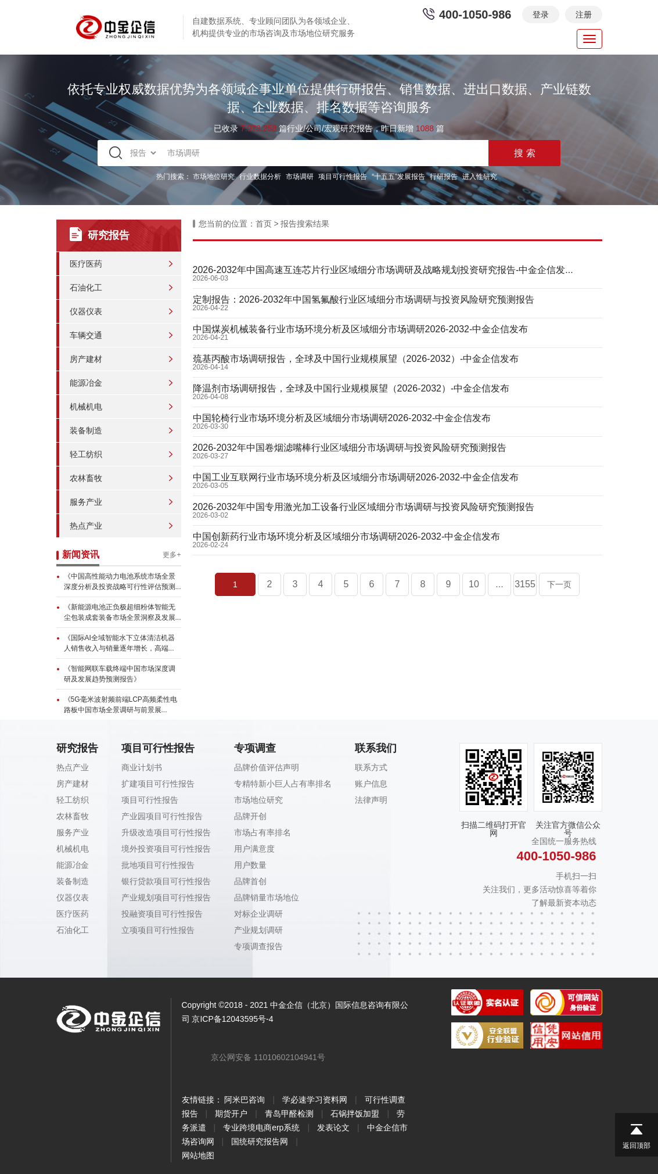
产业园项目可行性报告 (162, 816)
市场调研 (300, 177)
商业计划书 (141, 767)
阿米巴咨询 (244, 1099)
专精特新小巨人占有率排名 (283, 783)
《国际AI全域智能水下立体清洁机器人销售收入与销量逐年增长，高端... (119, 643)
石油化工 (86, 287)
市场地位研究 (214, 177)
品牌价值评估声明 (266, 767)
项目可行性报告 (342, 177)
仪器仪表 (86, 311)
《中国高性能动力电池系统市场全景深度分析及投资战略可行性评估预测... (122, 581)
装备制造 (86, 430)
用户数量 (250, 865)
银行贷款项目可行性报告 (166, 881)
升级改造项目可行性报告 (166, 832)
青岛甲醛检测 (289, 1113)
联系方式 (371, 767)
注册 (584, 14)
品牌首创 (250, 881)
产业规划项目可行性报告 (166, 897)
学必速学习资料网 (314, 1099)
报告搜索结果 (305, 223)
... (499, 584)
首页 (264, 223)
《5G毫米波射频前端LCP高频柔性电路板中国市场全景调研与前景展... (120, 704)
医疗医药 (86, 263)
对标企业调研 (258, 913)
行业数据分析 (260, 177)
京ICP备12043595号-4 (232, 1019)
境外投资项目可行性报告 (166, 848)
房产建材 (86, 359)
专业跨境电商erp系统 (261, 1127)
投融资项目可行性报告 (162, 913)
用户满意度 (254, 848)
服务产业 (86, 502)
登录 (541, 14)
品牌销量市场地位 (266, 897)
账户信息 (371, 783)
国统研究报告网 (259, 1141)
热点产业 (86, 525)
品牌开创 (250, 816)
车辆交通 (86, 335)
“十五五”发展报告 (398, 177)
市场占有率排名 (262, 832)
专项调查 (255, 748)
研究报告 (77, 748)
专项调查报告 (258, 946)
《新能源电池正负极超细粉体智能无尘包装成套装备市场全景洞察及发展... (122, 612)
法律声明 (371, 800)
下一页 (559, 584)
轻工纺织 (86, 454)
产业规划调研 (258, 930)
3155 (525, 584)
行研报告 (444, 177)
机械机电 (86, 406)
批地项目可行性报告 (158, 865)
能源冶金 (86, 382)
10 (474, 584)
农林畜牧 (86, 478)
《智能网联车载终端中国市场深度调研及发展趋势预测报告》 (119, 674)
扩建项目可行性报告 (158, 783)
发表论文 (333, 1127)
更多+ (172, 554)
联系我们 (376, 748)
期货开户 (231, 1113)
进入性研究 (479, 177)
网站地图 (198, 1155)
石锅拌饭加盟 (354, 1113)
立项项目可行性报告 (158, 930)
